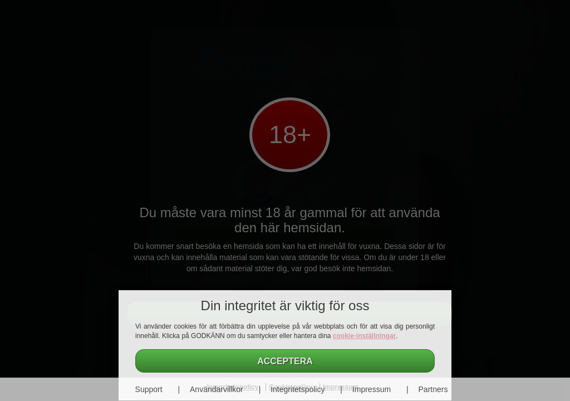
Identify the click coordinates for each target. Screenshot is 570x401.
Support (149, 389)
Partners (433, 389)
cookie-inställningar (364, 336)
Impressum (371, 389)
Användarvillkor (216, 389)
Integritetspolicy (298, 389)
